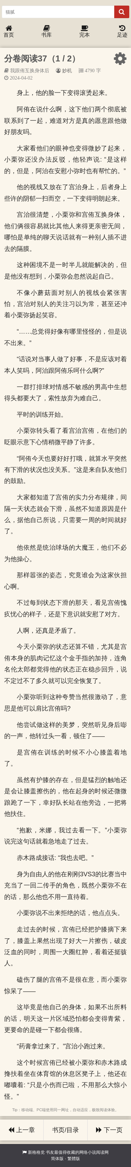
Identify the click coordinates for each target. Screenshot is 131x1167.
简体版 (57, 1158)
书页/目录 (65, 1130)
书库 (46, 31)
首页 (8, 31)
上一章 (21, 1130)
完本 (84, 31)
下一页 (109, 1130)
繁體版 (73, 1158)
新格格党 (36, 1152)
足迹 (122, 31)
